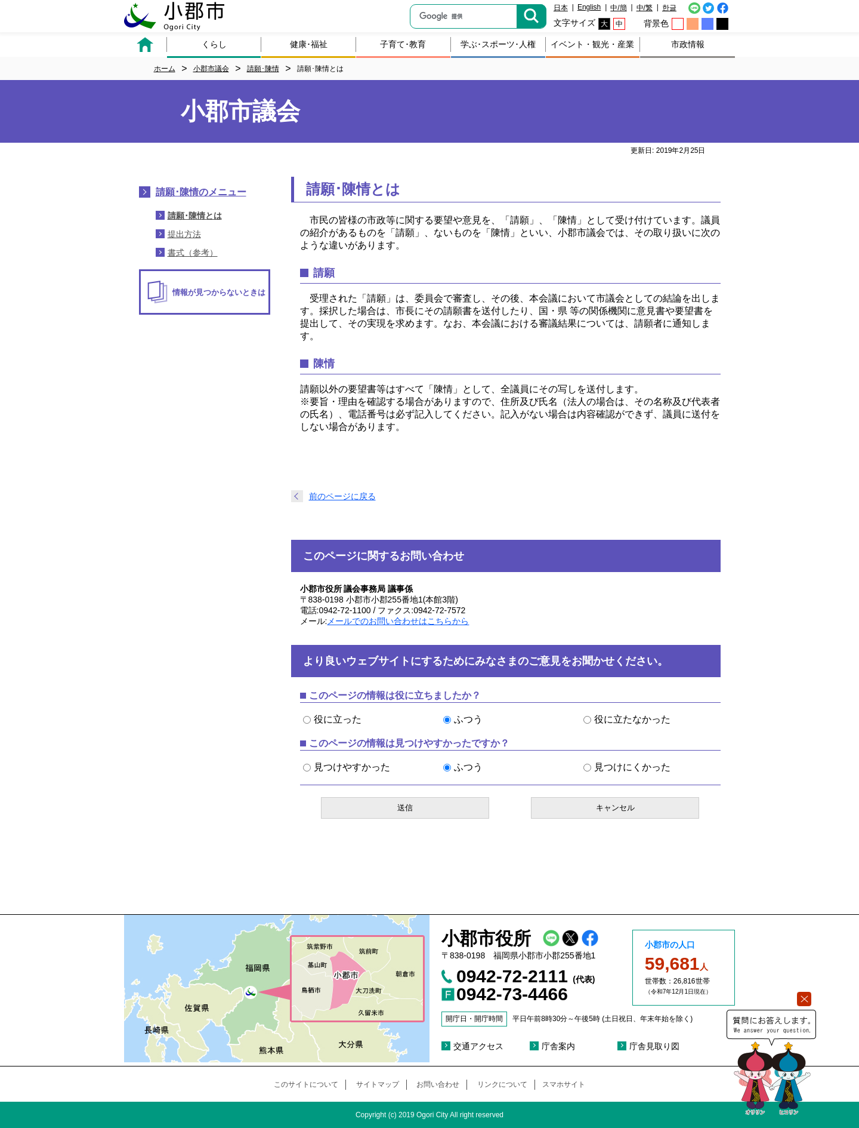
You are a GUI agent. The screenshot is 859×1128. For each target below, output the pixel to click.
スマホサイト (563, 1084)
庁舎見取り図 (654, 1046)
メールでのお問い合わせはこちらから (398, 621)
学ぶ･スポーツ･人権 (498, 44)
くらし (214, 44)
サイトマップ (377, 1084)
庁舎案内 (558, 1046)
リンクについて (502, 1084)
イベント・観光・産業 (592, 44)
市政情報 (687, 44)
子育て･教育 (403, 44)
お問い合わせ (437, 1084)
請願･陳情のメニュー (201, 192)
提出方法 (184, 234)
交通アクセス (478, 1046)
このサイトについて (306, 1084)
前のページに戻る (342, 496)
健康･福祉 (308, 44)
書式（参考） (193, 252)
